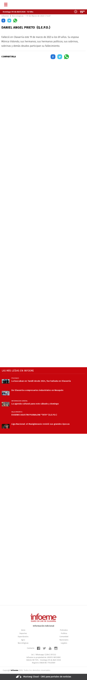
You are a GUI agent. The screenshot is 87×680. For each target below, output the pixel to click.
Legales (64, 643)
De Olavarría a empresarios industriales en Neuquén (37, 390)
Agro (23, 640)
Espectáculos (23, 636)
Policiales (64, 630)
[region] (43, 85)
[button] (3, 21)
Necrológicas (23, 643)
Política (64, 633)
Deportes (23, 633)
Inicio (23, 630)
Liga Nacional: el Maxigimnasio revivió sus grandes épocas (40, 424)
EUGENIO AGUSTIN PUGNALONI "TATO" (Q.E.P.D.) (34, 415)
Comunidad (63, 636)
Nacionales (63, 640)
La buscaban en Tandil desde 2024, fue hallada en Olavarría (41, 381)
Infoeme (5, 16)
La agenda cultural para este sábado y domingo (35, 403)
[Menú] (5, 3)
